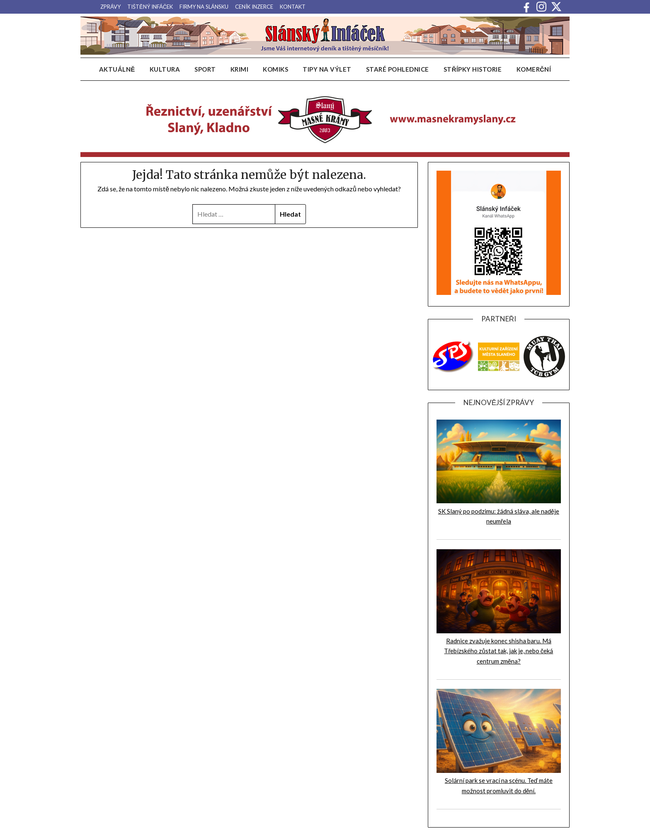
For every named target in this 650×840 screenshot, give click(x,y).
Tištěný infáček (150, 6)
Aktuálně (117, 69)
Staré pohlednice (397, 69)
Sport (205, 69)
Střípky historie (473, 69)
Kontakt (293, 6)
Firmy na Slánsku (203, 6)
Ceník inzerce (254, 6)
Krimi (239, 69)
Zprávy (110, 6)
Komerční (534, 69)
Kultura (165, 69)
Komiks (275, 69)
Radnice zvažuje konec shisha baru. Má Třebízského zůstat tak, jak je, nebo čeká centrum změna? (498, 651)
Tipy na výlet (327, 69)
